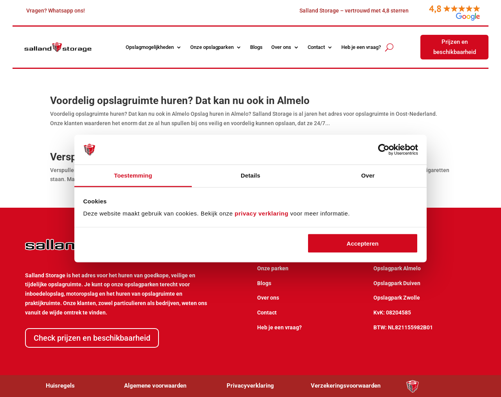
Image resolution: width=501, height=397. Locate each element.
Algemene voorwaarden (155, 385)
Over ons (281, 47)
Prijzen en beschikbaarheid (454, 47)
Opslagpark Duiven (396, 283)
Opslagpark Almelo (397, 268)
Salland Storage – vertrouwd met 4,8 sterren (354, 10)
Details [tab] (250, 175)
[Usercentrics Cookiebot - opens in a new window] (384, 150)
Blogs (256, 47)
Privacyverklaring (250, 385)
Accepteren (363, 243)
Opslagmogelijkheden (150, 47)
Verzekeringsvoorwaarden (345, 385)
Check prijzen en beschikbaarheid (92, 338)
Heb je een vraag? (361, 47)
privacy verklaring (261, 213)
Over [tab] (368, 175)
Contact (316, 47)
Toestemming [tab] (133, 175)
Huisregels (60, 385)
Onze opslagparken (212, 47)
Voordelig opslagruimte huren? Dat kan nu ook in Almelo (180, 100)
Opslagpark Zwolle (396, 298)
